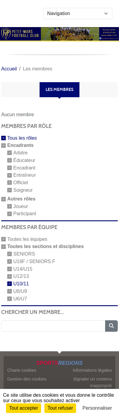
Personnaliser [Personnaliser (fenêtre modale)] (97, 408)
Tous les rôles (22, 138)
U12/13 (21, 276)
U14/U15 (22, 268)
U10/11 (21, 283)
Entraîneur (24, 175)
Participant (24, 213)
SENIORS (24, 253)
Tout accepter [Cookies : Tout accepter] (23, 408)
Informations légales (92, 370)
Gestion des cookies (27, 379)
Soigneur (23, 190)
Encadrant (24, 167)
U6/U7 (20, 298)
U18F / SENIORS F (34, 261)
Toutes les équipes (27, 239)
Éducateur (24, 160)
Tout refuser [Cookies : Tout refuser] (60, 408)
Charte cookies (21, 370)
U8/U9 (20, 291)
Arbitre (20, 152)
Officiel (20, 182)
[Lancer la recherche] (111, 326)
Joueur (20, 206)
